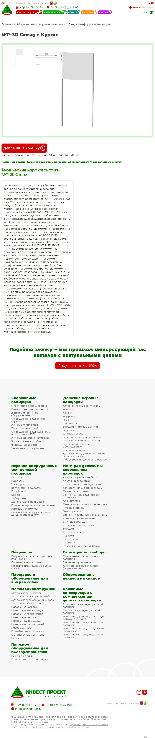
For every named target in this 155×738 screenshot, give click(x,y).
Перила (16, 638)
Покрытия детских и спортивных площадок (31, 557)
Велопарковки (72, 511)
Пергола (68, 535)
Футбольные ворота (24, 444)
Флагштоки (70, 542)
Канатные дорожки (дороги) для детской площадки (83, 617)
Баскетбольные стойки (26, 441)
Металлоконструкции (33, 589)
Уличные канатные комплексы (30, 437)
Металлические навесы (26, 593)
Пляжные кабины (73, 507)
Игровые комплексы (24, 508)
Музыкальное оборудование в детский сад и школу (30, 513)
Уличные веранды (74, 521)
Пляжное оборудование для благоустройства (29, 648)
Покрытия (21, 552)
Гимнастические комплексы (29, 409)
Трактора (17, 484)
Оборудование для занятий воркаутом (28, 420)
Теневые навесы (73, 433)
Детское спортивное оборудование (24, 414)
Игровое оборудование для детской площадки (34, 469)
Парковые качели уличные (80, 525)
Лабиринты (18, 498)
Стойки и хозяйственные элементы (85, 514)
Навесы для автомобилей (27, 624)
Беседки (68, 528)
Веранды (68, 430)
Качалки (68, 409)
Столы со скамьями (76, 491)
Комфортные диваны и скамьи (83, 487)
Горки (66, 419)
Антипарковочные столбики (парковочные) (81, 567)
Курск (7, 3)
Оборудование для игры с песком (85, 459)
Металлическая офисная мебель (33, 600)
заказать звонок (52, 12)
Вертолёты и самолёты (26, 487)
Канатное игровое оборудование (33, 505)
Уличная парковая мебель (80, 477)
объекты (72, 12)
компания (87, 12)
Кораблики (18, 491)
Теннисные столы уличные (27, 448)
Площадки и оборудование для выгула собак (29, 578)
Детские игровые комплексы (81, 405)
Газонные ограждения (77, 562)
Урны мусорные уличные (79, 518)
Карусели (69, 416)
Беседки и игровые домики (80, 426)
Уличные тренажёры (24, 424)
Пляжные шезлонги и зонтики (29, 659)
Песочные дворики (75, 450)
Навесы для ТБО (21, 627)
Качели (67, 412)
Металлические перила (26, 603)
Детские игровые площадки (81, 400)
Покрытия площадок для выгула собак (31, 567)
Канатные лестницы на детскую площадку (83, 629)
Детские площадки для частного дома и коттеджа (84, 454)
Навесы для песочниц (25, 617)
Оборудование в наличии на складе (81, 576)
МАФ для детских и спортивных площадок (39, 24)
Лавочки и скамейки (76, 481)
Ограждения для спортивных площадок (81, 557)
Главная (6, 24)
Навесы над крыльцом (26, 620)
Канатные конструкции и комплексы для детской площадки (82, 594)
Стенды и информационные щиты (89, 24)
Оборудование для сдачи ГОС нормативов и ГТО (31, 433)
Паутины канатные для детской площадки (83, 605)
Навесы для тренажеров (27, 613)
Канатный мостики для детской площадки (83, 623)
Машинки (17, 477)
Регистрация (146, 7)
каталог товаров (25, 12)
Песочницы (70, 423)
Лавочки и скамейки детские (82, 484)
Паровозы (17, 481)
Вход (135, 7)
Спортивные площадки (23, 400)
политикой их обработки (75, 727)
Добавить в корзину (24, 148)
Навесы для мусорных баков (81, 546)
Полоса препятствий (24, 428)
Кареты (16, 494)
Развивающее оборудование (82, 437)
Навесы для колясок (24, 607)
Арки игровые (72, 500)
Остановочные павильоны (28, 634)
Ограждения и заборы (85, 552)
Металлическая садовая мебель (32, 596)
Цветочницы (70, 539)
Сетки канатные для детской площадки (81, 611)
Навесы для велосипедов (27, 610)
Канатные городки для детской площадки (83, 635)
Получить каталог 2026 (77, 365)
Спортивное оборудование (29, 405)
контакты (104, 12)
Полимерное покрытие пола (29, 562)
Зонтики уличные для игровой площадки (81, 496)
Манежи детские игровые (28, 501)
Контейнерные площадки (27, 631)
